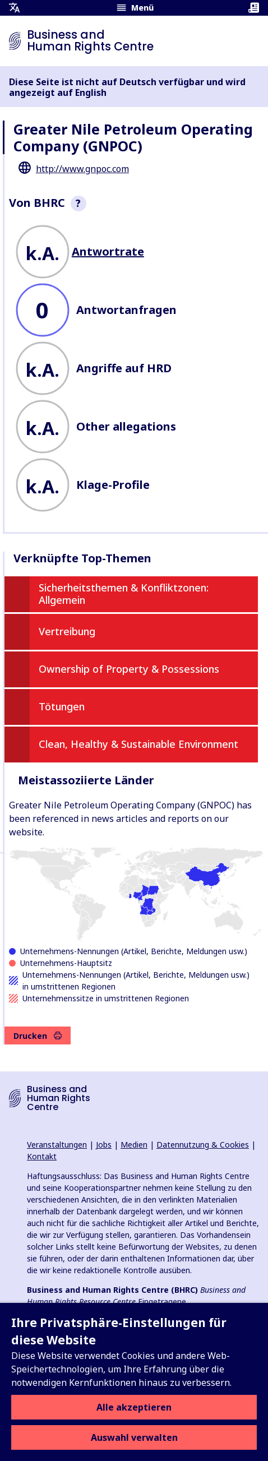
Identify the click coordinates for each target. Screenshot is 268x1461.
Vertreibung (67, 631)
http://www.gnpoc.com (82, 169)
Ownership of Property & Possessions (129, 669)
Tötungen (62, 706)
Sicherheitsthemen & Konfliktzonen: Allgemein (124, 594)
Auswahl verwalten (134, 1437)
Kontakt (42, 1156)
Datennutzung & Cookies (202, 1144)
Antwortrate (108, 251)
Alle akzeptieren (134, 1407)
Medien (134, 1144)
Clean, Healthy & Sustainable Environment (138, 744)
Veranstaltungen (57, 1144)
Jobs (104, 1144)
